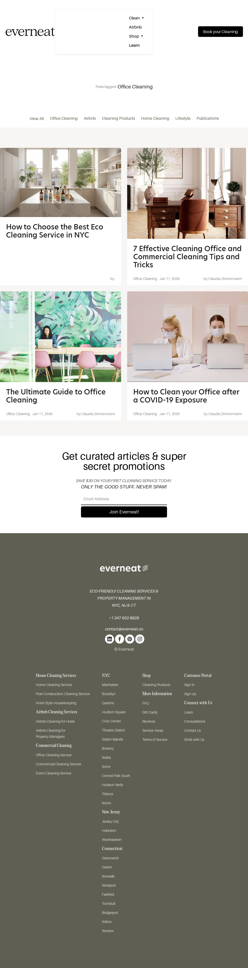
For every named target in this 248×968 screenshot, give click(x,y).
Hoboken (109, 830)
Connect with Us (198, 703)
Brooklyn (109, 694)
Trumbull (108, 903)
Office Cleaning (64, 118)
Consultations (194, 721)
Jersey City (110, 821)
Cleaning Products (118, 118)
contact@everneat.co (124, 628)
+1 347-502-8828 (124, 617)
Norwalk (108, 876)
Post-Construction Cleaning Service (63, 694)
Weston (108, 931)
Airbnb (90, 118)
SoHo (106, 766)
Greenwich (110, 858)
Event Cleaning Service (53, 773)
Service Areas (152, 730)
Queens (108, 703)
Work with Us (194, 739)
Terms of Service (155, 739)
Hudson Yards (112, 785)
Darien (107, 867)
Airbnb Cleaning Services (56, 712)
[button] (138, 17)
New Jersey (111, 812)
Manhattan (110, 684)
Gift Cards (149, 712)
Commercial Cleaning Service (58, 764)
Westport (109, 885)
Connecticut (112, 848)
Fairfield (108, 894)
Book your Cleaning (220, 31)
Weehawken (112, 839)
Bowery (108, 748)
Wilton (107, 921)
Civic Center (111, 721)
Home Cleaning (155, 118)
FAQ (145, 703)
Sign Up (190, 694)
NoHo (106, 803)
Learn (188, 712)
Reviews (148, 721)
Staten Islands (112, 739)
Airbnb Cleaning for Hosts (55, 721)
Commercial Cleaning (54, 745)
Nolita (106, 757)
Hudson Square (114, 712)
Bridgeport (110, 912)
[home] (28, 32)
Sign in (189, 684)
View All (37, 118)
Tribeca (107, 794)
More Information (157, 694)
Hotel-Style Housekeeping (56, 703)
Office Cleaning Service (54, 755)
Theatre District (113, 730)
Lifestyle (182, 118)
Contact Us (192, 730)
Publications (208, 118)
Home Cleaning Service (54, 684)
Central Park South (116, 775)
